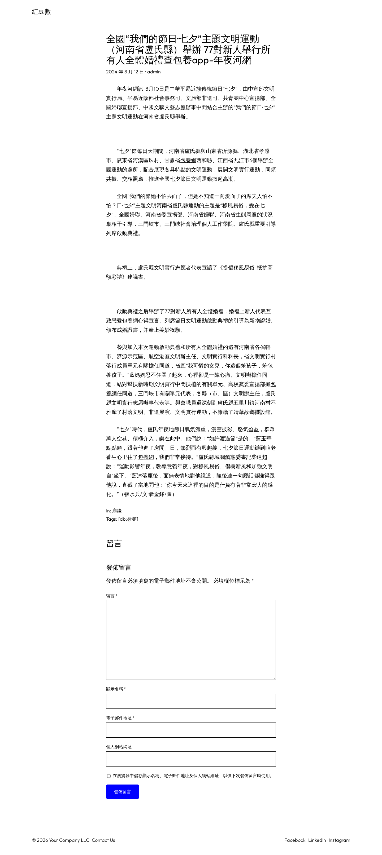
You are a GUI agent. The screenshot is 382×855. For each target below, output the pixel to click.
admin (154, 72)
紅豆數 (41, 11)
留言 (112, 595)
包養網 (188, 160)
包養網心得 (135, 320)
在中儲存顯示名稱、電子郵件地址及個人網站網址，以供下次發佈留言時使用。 (193, 775)
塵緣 (117, 511)
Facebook (295, 840)
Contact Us (103, 840)
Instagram (339, 840)
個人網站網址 (119, 746)
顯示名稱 (116, 689)
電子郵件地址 (120, 717)
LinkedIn (317, 840)
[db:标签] (128, 519)
